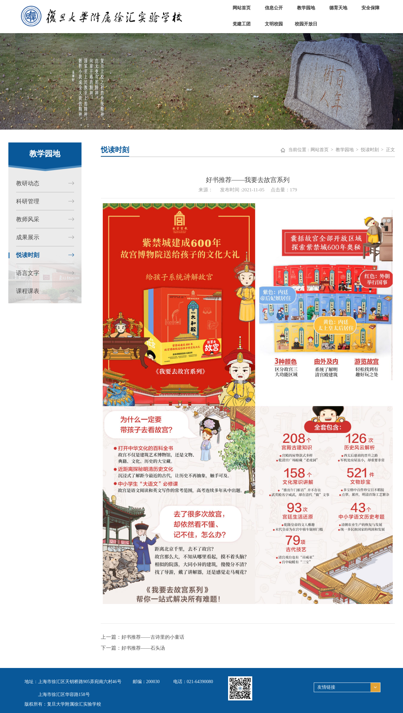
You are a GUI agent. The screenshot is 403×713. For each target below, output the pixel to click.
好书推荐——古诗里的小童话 (152, 637)
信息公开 (274, 7)
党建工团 (242, 24)
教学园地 (306, 7)
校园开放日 (306, 24)
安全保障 (370, 7)
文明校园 (274, 24)
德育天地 (338, 7)
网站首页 (242, 7)
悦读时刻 (370, 149)
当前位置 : (298, 149)
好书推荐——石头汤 (143, 648)
